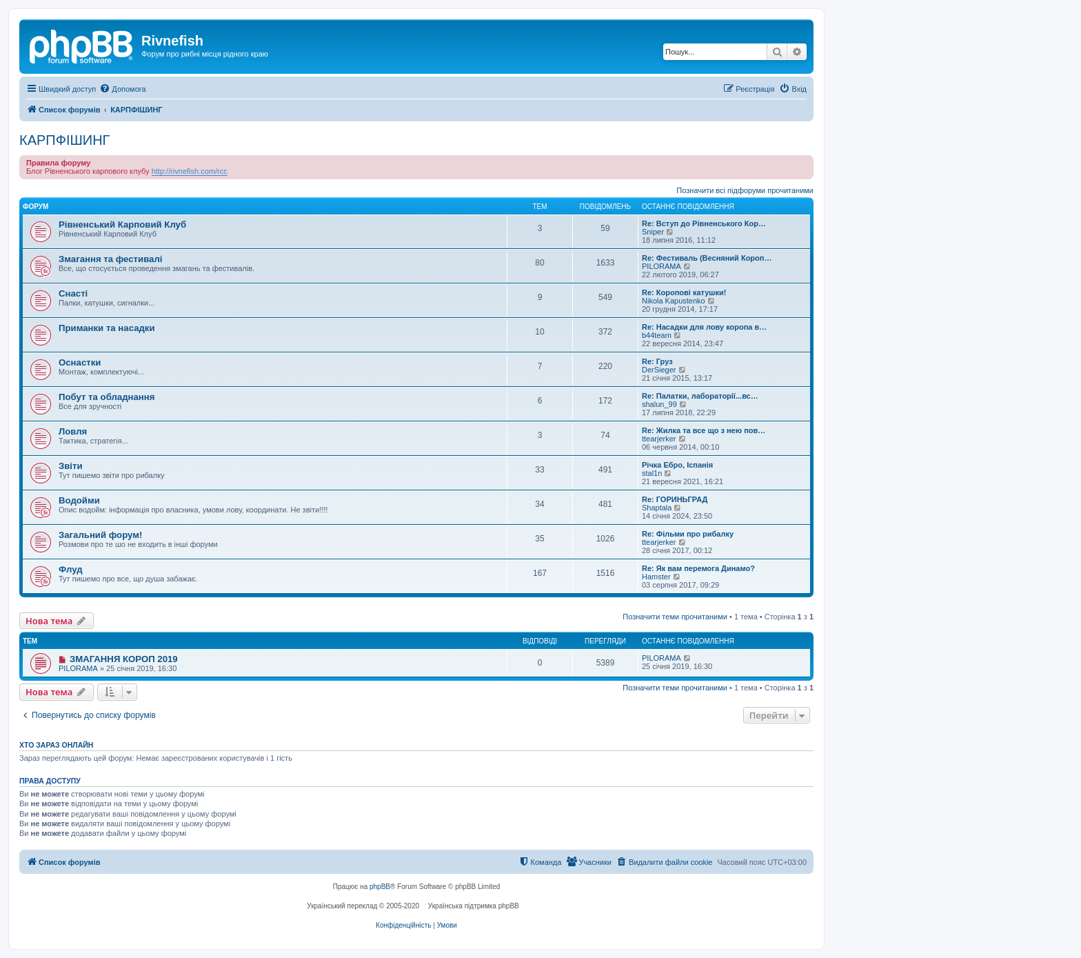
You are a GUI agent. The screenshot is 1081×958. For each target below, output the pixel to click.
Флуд (71, 569)
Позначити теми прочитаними (675, 616)
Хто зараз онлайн (56, 745)
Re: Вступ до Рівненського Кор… (704, 223)
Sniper (653, 232)
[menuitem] (122, 89)
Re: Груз (657, 361)
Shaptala (656, 507)
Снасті (73, 293)
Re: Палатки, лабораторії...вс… (700, 396)
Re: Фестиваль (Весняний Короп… (706, 258)
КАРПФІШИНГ (64, 140)
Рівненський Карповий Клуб (122, 224)
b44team (656, 335)
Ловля (73, 431)
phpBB (380, 886)
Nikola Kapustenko (673, 301)
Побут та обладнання (106, 397)
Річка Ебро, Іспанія (677, 465)
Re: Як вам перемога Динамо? (698, 568)
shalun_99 (659, 404)
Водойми (79, 500)
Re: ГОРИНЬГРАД (674, 499)
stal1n (652, 473)
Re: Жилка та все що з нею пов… (703, 430)
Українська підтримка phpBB (473, 906)
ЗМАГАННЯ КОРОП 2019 (124, 659)
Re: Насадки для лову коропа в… (704, 327)
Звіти (71, 466)
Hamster (656, 576)
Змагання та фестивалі (110, 259)
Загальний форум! (100, 535)
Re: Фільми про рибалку (688, 534)
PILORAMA (661, 266)
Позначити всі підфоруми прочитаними (745, 190)
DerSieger (659, 370)
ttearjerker (659, 439)
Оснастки (80, 362)
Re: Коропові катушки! (684, 292)
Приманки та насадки (107, 328)
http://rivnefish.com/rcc (190, 171)
